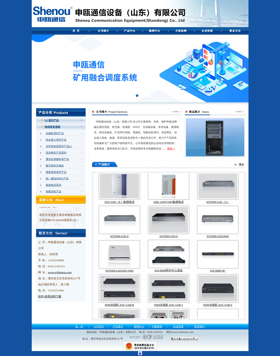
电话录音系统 (52, 126)
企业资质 (178, 326)
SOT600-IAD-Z (119, 239)
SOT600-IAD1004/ (218, 239)
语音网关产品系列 (56, 152)
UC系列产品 (52, 120)
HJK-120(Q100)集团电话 (168, 205)
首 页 (79, 326)
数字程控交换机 (55, 165)
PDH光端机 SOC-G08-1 (168, 308)
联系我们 (199, 326)
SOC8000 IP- (218, 274)
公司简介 (99, 326)
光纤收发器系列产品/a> (59, 146)
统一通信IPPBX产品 (57, 178)
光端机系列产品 (55, 133)
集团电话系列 (53, 185)
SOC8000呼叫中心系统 (169, 273)
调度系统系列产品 (56, 172)
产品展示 (118, 326)
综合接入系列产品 (56, 139)
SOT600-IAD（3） (217, 205)
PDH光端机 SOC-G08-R (119, 308)
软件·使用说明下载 (49, 296)
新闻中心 (139, 326)
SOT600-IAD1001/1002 (119, 274)
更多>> (171, 148)
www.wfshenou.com (59, 272)
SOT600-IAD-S (168, 239)
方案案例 (157, 326)
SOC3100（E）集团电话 (119, 205)
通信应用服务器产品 (57, 159)
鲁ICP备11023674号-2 (184, 338)
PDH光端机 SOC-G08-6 (217, 308)
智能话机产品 (53, 191)
